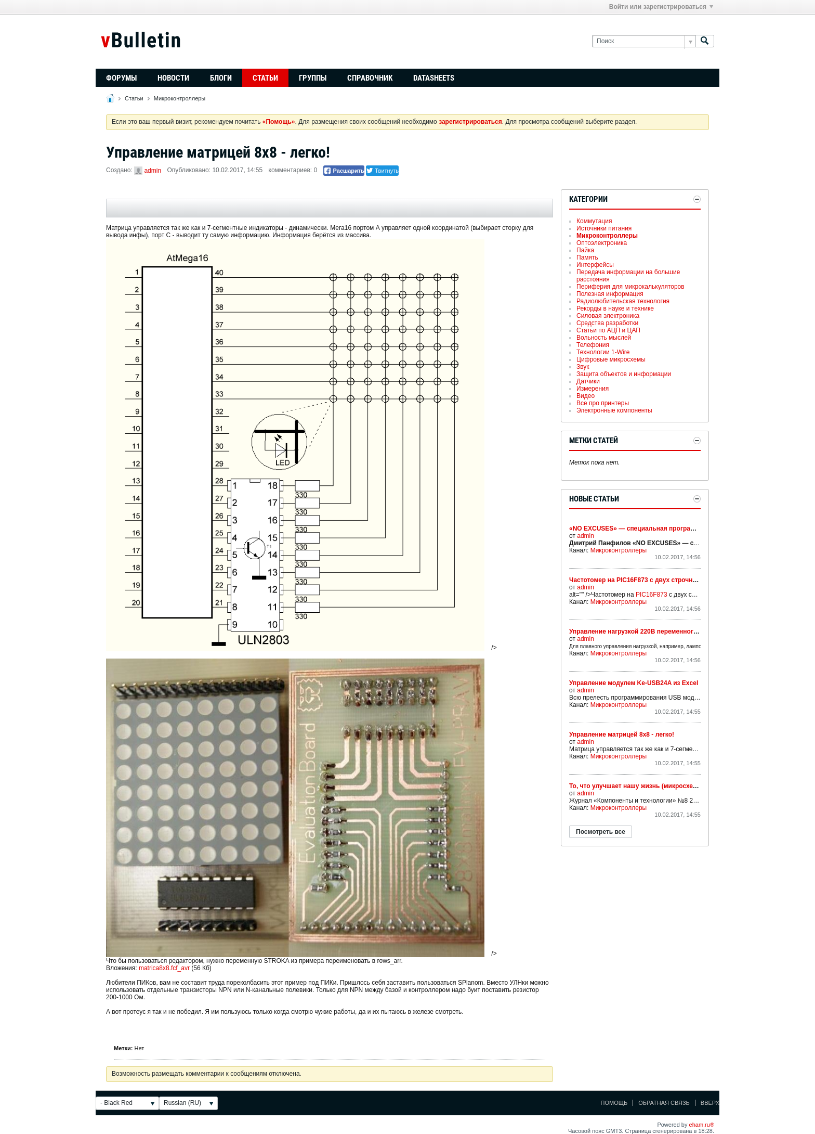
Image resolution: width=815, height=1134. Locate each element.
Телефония (592, 345)
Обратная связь (664, 1103)
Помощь (614, 1103)
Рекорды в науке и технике (615, 308)
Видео (585, 396)
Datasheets (433, 78)
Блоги (221, 78)
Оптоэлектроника (601, 243)
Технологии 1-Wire (602, 352)
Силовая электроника (607, 315)
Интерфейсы (595, 264)
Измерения (592, 388)
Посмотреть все (600, 831)
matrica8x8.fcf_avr (164, 968)
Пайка (585, 250)
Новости (173, 78)
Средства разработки (607, 323)
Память (587, 257)
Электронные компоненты (614, 410)
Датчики (588, 381)
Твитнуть (382, 170)
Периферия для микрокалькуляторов (630, 286)
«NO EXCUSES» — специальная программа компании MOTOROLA (670, 528)
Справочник (369, 78)
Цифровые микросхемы (611, 359)
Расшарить (343, 170)
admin (152, 170)
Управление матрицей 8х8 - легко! (621, 734)
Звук (582, 366)
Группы (312, 78)
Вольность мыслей (603, 337)
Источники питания (604, 228)
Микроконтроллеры (180, 98)
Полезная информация (609, 294)
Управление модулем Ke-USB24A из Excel (633, 683)
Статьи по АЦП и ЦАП (608, 330)
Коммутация (594, 221)
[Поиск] (643, 41)
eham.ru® (701, 1125)
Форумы (121, 78)
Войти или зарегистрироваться (661, 6)
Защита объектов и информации (623, 374)
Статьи (265, 78)
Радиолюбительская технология (622, 301)
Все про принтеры (602, 403)
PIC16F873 (651, 594)
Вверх (710, 1103)
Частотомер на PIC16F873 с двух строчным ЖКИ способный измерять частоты (691, 580)
